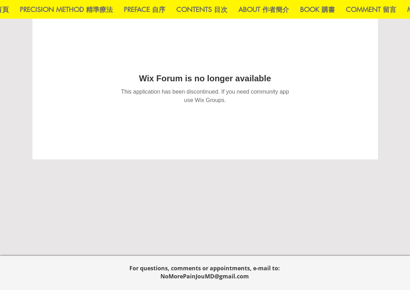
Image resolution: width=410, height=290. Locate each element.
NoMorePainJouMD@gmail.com (204, 276)
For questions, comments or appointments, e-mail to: (204, 268)
